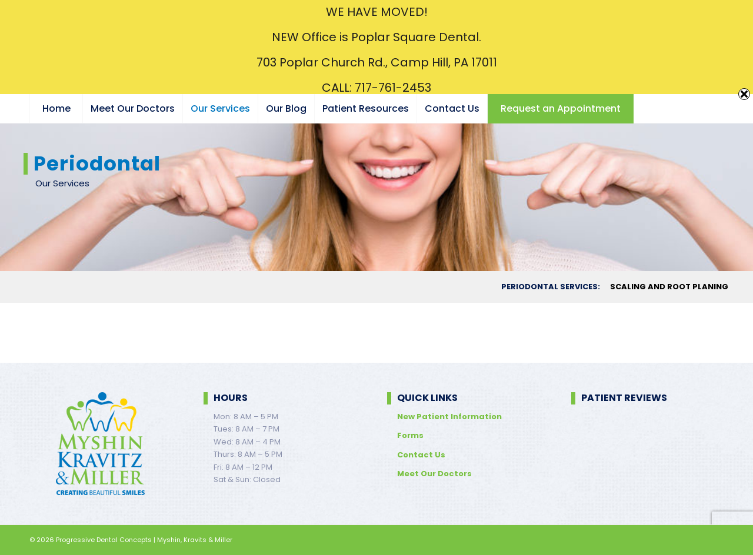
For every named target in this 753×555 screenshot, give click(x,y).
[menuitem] (55, 108)
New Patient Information (449, 416)
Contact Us (421, 454)
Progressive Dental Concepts (104, 539)
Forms (410, 435)
